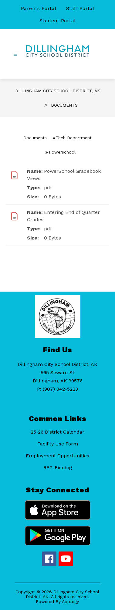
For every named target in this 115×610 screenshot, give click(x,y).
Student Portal (57, 20)
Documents (64, 105)
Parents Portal (38, 8)
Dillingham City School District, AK (57, 90)
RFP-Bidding (57, 467)
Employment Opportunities (57, 456)
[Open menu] (15, 54)
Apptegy (70, 601)
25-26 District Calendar (57, 432)
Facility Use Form (57, 444)
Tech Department (74, 137)
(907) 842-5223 (60, 389)
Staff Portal (80, 8)
